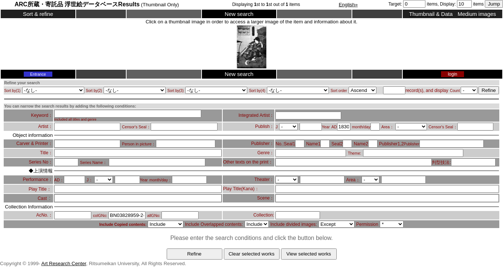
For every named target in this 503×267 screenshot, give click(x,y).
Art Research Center (63, 263)
